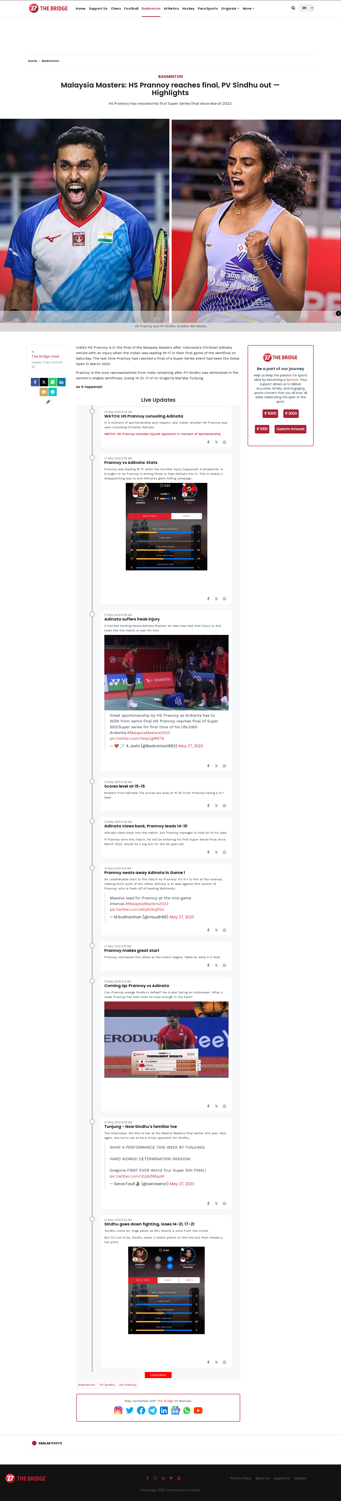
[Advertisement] (170, 41)
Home (80, 8)
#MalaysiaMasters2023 (148, 732)
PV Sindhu (107, 1385)
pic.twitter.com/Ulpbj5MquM (137, 1176)
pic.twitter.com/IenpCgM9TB (137, 738)
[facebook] (35, 382)
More (249, 8)
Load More (158, 1375)
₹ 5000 (270, 413)
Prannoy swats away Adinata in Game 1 (144, 872)
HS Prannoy (128, 1385)
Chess (116, 8)
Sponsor (292, 379)
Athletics (171, 8)
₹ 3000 (291, 413)
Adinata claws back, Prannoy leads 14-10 (145, 826)
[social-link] (48, 401)
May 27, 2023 (191, 746)
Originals (230, 8)
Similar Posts (50, 1443)
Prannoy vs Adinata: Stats (130, 462)
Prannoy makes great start (131, 950)
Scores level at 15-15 (124, 786)
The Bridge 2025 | (153, 1490)
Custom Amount (290, 429)
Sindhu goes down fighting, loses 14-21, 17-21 (149, 1224)
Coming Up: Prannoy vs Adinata (136, 985)
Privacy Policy (241, 1478)
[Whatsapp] (52, 382)
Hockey (188, 8)
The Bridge (165, 1401)
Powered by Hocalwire (184, 1490)
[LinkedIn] (61, 382)
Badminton (151, 8)
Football (131, 8)
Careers (300, 1478)
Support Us (98, 8)
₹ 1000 (262, 429)
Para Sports (208, 8)
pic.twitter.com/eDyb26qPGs (137, 909)
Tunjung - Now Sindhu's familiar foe (140, 1126)
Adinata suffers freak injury (132, 619)
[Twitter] (43, 382)
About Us (262, 1478)
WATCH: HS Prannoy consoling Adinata (143, 416)
